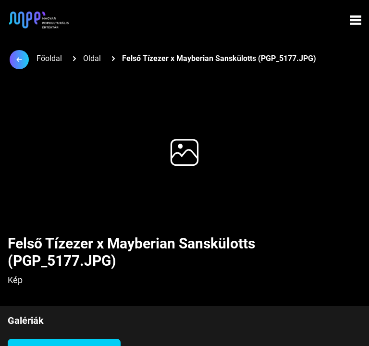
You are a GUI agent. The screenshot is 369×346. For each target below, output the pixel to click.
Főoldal (49, 58)
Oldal (92, 58)
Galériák (26, 320)
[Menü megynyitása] (355, 20)
